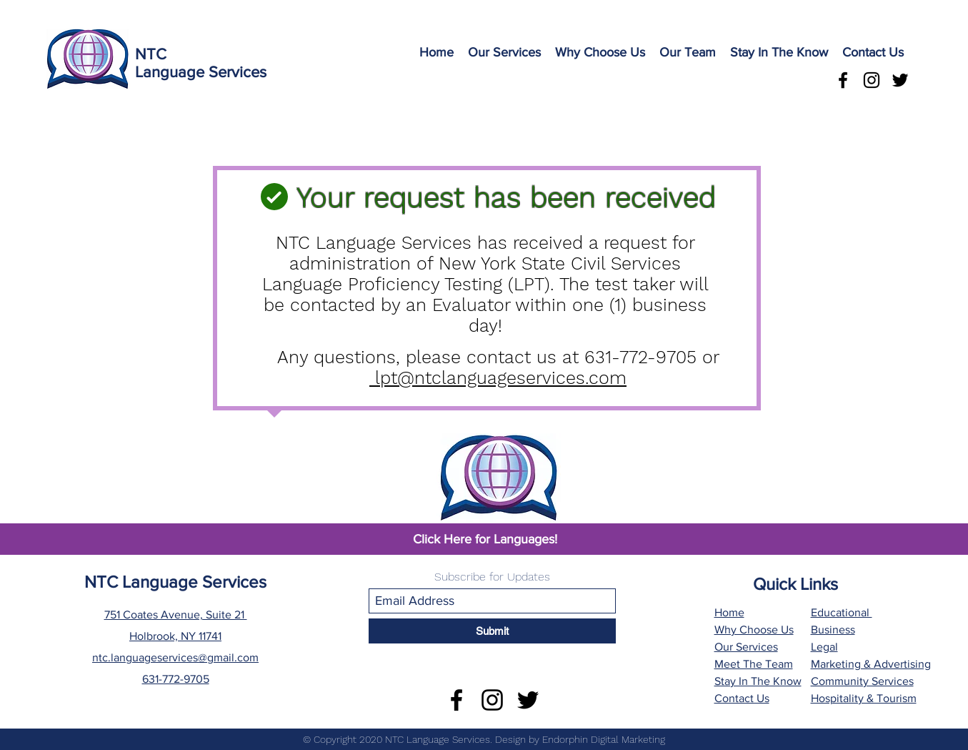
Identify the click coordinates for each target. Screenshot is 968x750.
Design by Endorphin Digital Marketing (580, 739)
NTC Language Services (175, 581)
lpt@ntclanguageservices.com (501, 377)
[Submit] (492, 630)
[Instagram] (871, 80)
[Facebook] (843, 80)
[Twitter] (900, 80)
